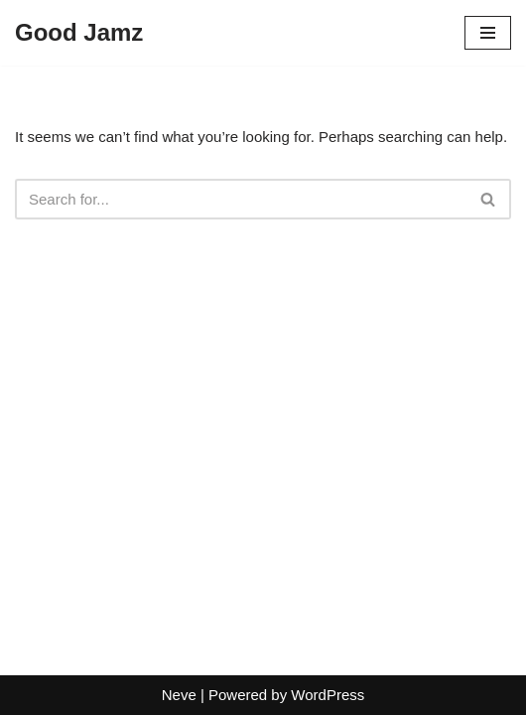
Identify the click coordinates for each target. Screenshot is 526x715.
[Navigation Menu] (487, 33)
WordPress (327, 694)
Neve (179, 694)
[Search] (240, 199)
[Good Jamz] (79, 33)
